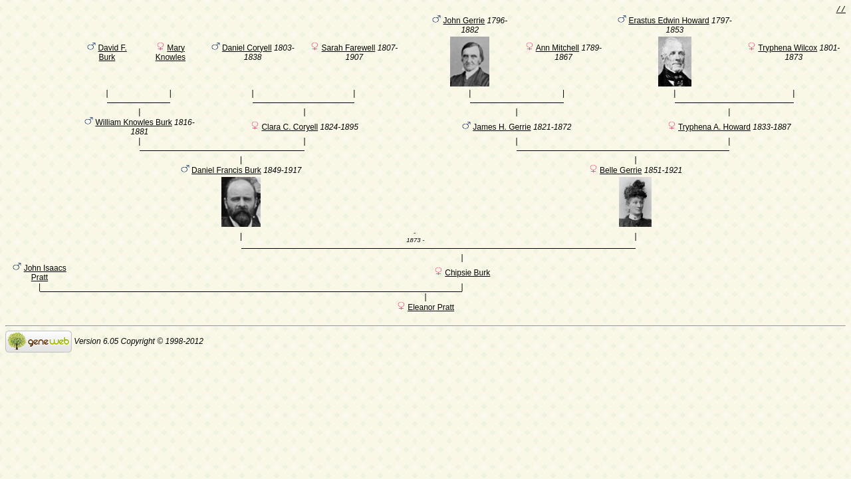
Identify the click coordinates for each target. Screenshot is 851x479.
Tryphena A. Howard (714, 135)
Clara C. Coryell (289, 135)
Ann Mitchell (557, 50)
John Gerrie (464, 22)
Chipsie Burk (467, 290)
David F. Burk (112, 54)
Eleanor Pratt (431, 327)
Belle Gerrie (621, 184)
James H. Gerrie (502, 135)
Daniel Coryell (247, 50)
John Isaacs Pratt (45, 290)
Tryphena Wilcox (787, 50)
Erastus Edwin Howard (668, 22)
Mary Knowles (170, 54)
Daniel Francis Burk (226, 184)
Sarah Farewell (349, 50)
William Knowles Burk (133, 130)
